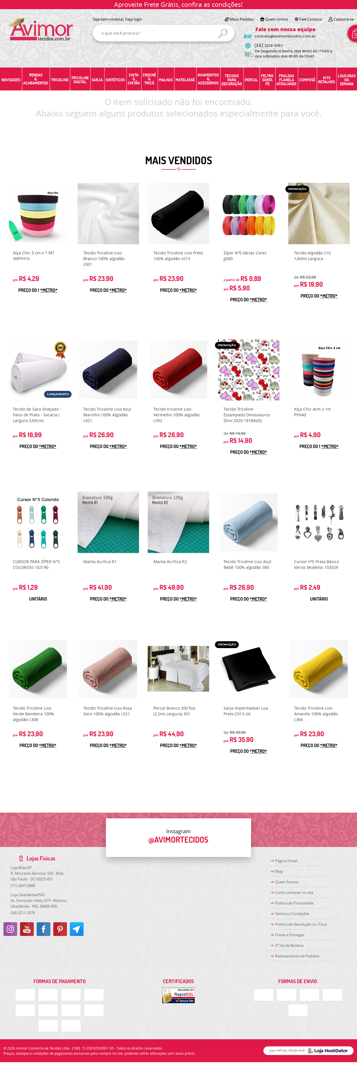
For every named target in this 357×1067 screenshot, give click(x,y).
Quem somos (276, 19)
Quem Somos (286, 881)
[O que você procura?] (223, 33)
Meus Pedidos (242, 19)
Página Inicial (286, 860)
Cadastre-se (344, 19)
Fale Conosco (310, 19)
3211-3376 (23, 912)
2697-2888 (23, 885)
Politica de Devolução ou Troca (301, 924)
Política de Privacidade (294, 903)
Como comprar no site (294, 892)
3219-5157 (268, 45)
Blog (279, 871)
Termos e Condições (292, 913)
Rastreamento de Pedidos (297, 956)
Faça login (133, 19)
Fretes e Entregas (289, 934)
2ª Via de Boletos (289, 945)
